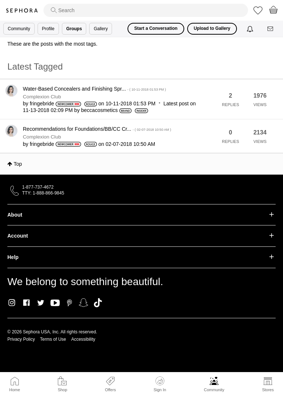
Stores (268, 390)
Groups (74, 28)
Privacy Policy (21, 339)
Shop (62, 390)
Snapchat (83, 302)
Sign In (160, 384)
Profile (48, 28)
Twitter (40, 302)
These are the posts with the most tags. (52, 44)
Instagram (12, 302)
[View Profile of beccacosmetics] (99, 110)
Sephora (22, 10)
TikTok (97, 302)
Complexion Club (42, 96)
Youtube (55, 303)
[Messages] (270, 29)
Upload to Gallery (212, 28)
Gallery (101, 28)
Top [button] (18, 164)
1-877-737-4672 (37, 187)
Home (14, 390)
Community (214, 390)
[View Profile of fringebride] (42, 103)
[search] (145, 10)
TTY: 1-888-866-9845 (43, 193)
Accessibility (83, 339)
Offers (110, 390)
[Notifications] (251, 28)
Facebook (26, 302)
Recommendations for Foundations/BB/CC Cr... (97, 129)
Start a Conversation (155, 28)
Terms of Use (53, 339)
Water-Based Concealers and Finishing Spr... (94, 89)
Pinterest (69, 302)
